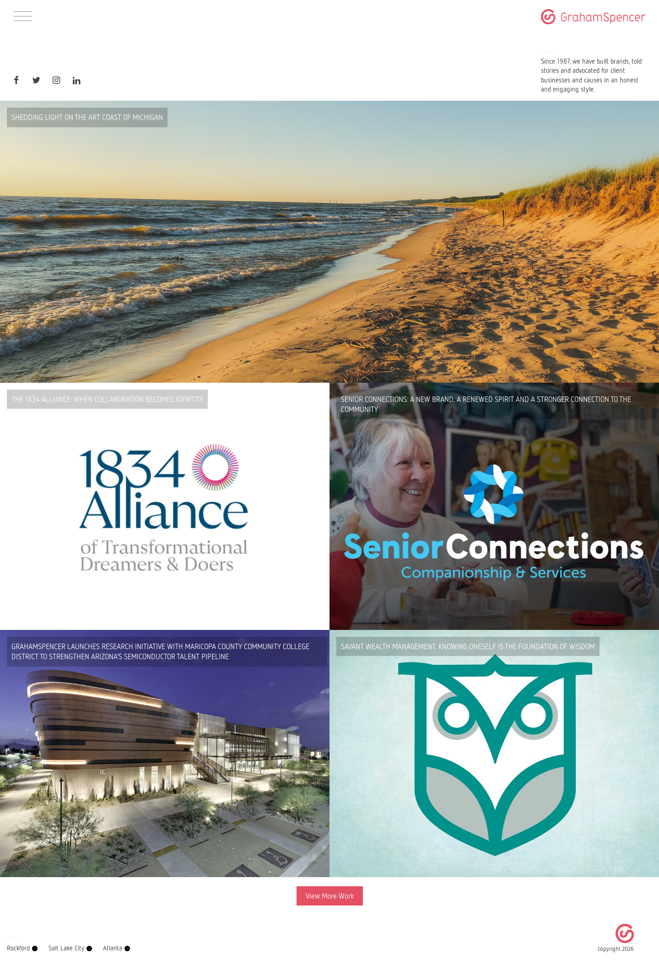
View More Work (330, 895)
